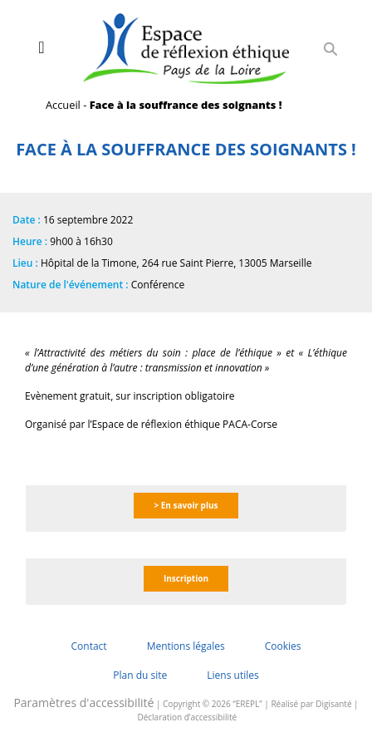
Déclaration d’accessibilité (187, 717)
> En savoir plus (186, 505)
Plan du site (140, 675)
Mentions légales (186, 646)
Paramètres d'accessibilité (83, 702)
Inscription (186, 578)
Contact (89, 646)
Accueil (63, 104)
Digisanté (333, 704)
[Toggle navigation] (41, 47)
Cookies (283, 646)
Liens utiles (232, 675)
